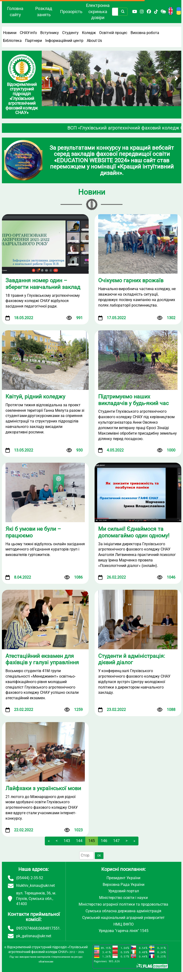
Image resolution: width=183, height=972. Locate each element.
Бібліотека (12, 40)
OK (99, 855)
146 (104, 840)
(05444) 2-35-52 (29, 878)
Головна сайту (15, 11)
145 (91, 840)
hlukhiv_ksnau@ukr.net (35, 885)
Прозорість (71, 11)
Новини (9, 32)
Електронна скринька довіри (98, 11)
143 (67, 840)
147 (116, 840)
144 (79, 840)
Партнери (33, 40)
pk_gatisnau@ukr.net (33, 936)
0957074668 (27, 928)
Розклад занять (43, 11)
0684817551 (49, 928)
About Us (94, 40)
